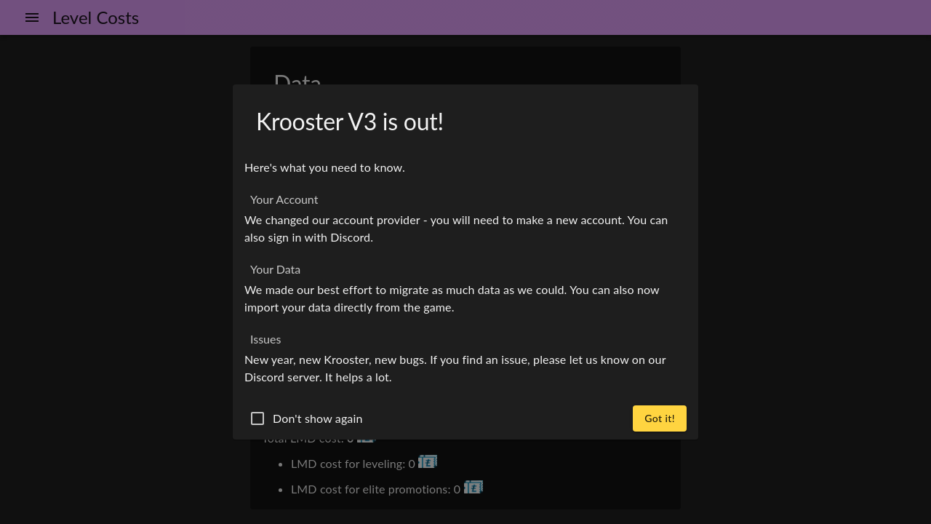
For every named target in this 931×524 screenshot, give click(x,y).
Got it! (659, 418)
